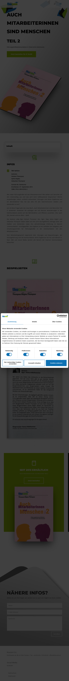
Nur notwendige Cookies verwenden (12, 363)
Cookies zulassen (56, 363)
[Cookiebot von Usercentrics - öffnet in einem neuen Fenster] (58, 316)
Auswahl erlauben (34, 363)
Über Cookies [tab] (57, 321)
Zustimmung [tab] (12, 321)
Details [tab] (34, 321)
